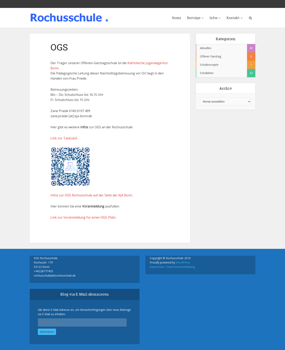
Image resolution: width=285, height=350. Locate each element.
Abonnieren (47, 331)
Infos (213, 18)
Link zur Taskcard (63, 138)
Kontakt (232, 18)
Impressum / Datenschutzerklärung (172, 267)
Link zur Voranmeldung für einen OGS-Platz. (83, 217)
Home (176, 18)
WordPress (183, 262)
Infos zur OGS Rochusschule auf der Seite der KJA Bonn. (91, 195)
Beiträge (193, 18)
